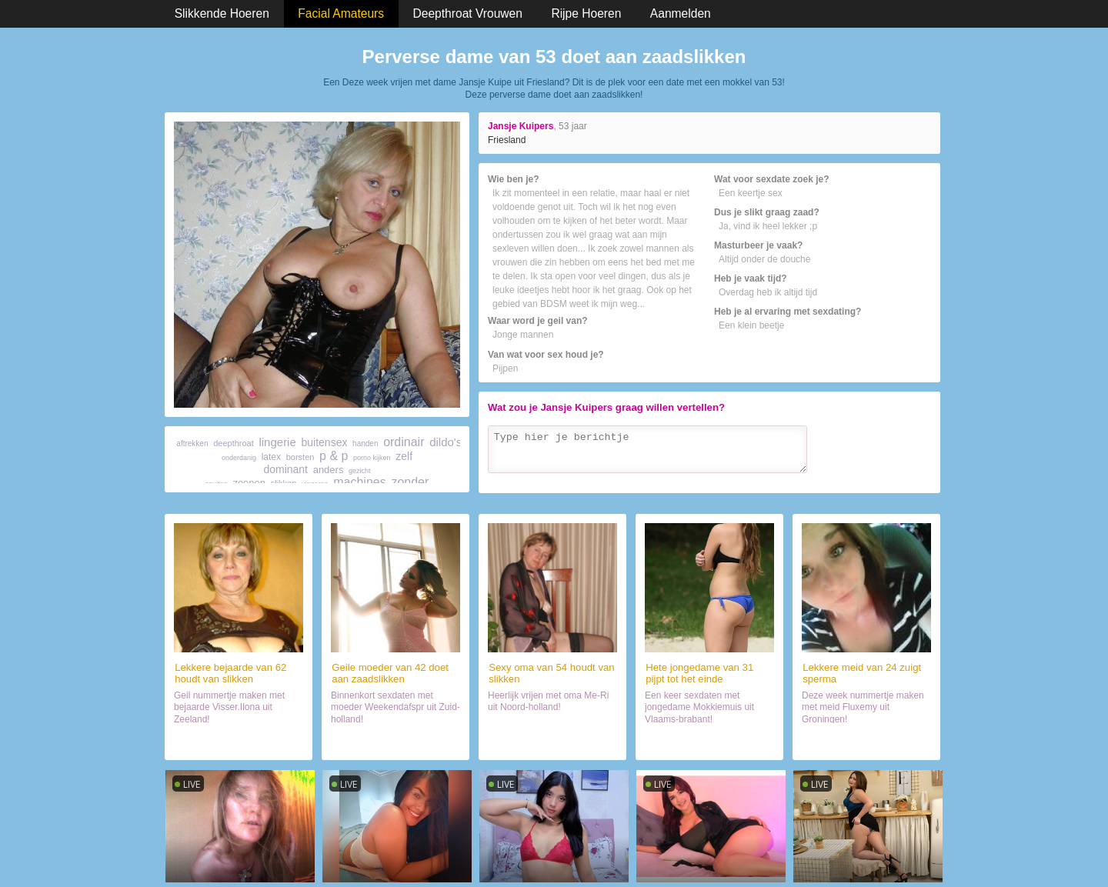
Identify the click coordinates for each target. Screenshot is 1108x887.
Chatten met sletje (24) (866, 741)
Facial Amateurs (341, 13)
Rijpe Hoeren (586, 13)
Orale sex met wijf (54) (552, 741)
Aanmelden (680, 13)
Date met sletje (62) (239, 741)
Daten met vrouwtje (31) (709, 741)
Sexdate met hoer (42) (395, 741)
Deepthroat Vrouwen (467, 13)
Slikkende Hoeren (222, 13)
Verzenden (899, 478)
